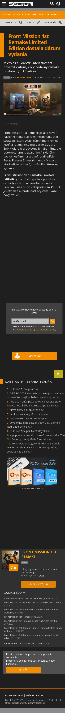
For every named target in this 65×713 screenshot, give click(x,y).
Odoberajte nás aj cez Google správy (35, 329)
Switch (7, 78)
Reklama (30, 695)
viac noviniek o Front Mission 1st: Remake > (26, 643)
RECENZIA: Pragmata (25, 389)
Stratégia (31, 572)
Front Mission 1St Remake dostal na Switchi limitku (30, 620)
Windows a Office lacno (32, 488)
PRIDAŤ (31, 22)
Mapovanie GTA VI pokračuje (30, 418)
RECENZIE (18, 14)
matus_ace (24, 77)
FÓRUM (55, 14)
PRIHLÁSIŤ (24, 670)
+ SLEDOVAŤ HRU (38, 584)
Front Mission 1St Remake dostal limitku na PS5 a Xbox (32, 602)
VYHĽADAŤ (11, 22)
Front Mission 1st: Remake (18, 616)
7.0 (13, 567)
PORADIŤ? (50, 22)
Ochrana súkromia (14, 695)
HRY (35, 14)
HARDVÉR (44, 14)
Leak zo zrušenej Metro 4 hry (30, 414)
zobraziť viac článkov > (19, 451)
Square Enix (34, 569)
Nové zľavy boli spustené (27, 409)
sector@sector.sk (36, 702)
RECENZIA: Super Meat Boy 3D (30, 431)
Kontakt (40, 695)
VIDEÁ (28, 14)
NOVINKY (6, 14)
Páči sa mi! (34, 356)
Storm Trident (50, 569)
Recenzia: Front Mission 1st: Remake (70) (25, 598)
